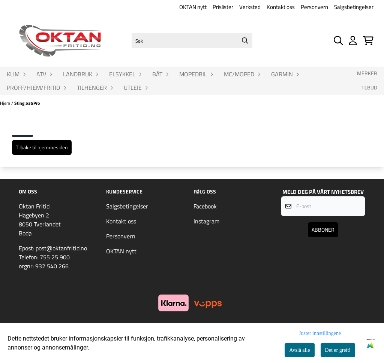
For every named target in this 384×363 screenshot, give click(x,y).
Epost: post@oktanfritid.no (53, 248)
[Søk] (192, 40)
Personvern (314, 7)
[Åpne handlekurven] (368, 40)
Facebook (205, 206)
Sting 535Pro (27, 103)
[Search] (244, 40)
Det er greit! (338, 350)
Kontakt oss (281, 7)
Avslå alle (299, 350)
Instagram (206, 221)
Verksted (250, 7)
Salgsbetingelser (354, 7)
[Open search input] (338, 40)
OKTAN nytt (193, 7)
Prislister (223, 7)
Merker (367, 73)
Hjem (5, 103)
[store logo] (60, 40)
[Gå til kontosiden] (353, 40)
